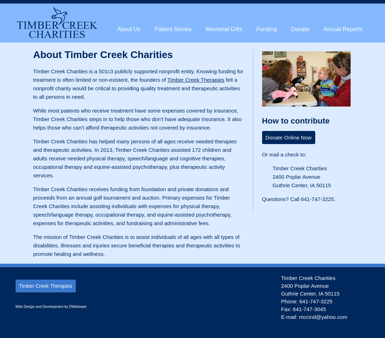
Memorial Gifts (224, 29)
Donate (300, 29)
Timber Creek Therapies (196, 80)
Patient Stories (173, 29)
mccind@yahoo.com (323, 317)
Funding (266, 29)
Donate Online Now (289, 137)
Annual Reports (342, 29)
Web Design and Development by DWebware (51, 307)
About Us (129, 29)
